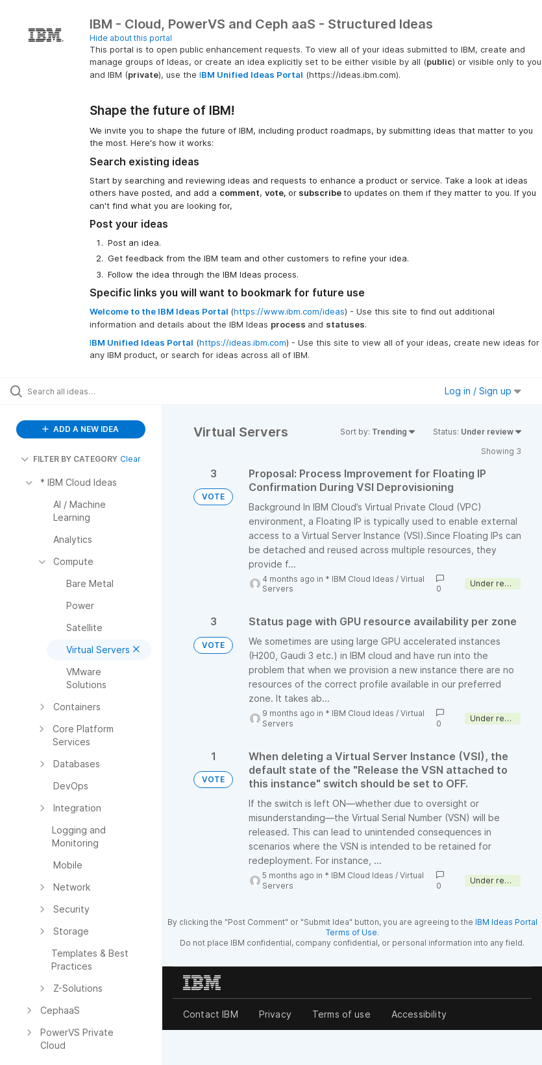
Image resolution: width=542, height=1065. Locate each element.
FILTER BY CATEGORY (69, 459)
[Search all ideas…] (87, 391)
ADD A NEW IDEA (80, 429)
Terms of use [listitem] (341, 1014)
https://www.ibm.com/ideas (289, 311)
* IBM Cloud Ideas (359, 579)
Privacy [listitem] (275, 1014)
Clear (130, 459)
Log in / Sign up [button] (483, 390)
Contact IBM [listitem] (210, 1014)
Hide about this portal (131, 38)
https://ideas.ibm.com (242, 342)
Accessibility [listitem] (419, 1014)
